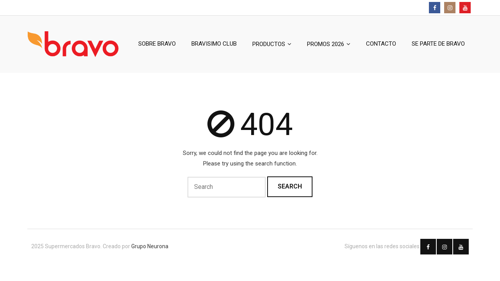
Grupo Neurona (149, 246)
